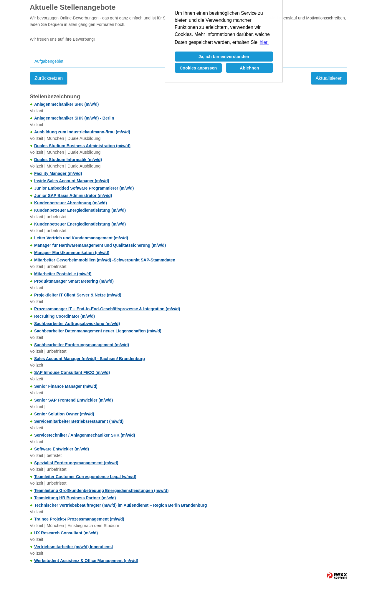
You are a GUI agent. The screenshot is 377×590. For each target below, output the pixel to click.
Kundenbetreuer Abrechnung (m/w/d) (70, 202)
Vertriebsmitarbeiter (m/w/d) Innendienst (73, 546)
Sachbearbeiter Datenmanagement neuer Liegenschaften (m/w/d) (97, 331)
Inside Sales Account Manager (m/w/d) (71, 180)
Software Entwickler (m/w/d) (61, 449)
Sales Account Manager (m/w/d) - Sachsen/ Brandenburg (89, 358)
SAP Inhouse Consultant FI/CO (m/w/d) (72, 372)
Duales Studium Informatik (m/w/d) (68, 159)
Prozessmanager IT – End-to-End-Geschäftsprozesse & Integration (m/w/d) (107, 308)
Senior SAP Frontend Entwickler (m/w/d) (73, 400)
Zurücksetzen (48, 78)
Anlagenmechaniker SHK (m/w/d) (66, 104)
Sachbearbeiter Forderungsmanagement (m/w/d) (81, 344)
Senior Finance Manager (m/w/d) (65, 386)
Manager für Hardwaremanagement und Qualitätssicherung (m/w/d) (100, 245)
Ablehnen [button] (249, 68)
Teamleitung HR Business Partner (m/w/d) (75, 497)
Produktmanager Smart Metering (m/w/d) (74, 281)
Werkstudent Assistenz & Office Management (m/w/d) (86, 560)
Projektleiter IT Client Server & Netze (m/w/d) (77, 295)
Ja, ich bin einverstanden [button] (224, 56)
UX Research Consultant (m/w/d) (66, 533)
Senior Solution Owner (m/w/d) (64, 414)
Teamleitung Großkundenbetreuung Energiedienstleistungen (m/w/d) (101, 490)
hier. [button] (264, 42)
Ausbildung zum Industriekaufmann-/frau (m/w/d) (82, 132)
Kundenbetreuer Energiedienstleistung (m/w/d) (80, 210)
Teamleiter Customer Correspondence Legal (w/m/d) (85, 476)
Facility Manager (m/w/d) (58, 173)
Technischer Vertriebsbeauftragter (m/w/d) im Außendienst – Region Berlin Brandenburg (120, 505)
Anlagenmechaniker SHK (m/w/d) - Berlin (74, 118)
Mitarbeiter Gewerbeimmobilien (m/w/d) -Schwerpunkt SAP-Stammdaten (104, 260)
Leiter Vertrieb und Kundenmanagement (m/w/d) (81, 238)
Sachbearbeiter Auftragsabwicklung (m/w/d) (77, 323)
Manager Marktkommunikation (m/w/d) (71, 252)
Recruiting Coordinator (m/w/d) (64, 316)
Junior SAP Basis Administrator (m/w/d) (73, 195)
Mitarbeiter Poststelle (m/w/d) (62, 273)
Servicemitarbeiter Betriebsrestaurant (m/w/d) (78, 421)
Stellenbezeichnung (55, 97)
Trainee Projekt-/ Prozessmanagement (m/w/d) (79, 519)
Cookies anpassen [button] (198, 68)
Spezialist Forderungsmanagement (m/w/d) (76, 462)
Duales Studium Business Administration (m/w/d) (82, 145)
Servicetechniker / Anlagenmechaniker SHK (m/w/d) (84, 435)
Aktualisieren (329, 78)
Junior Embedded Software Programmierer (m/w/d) (84, 188)
